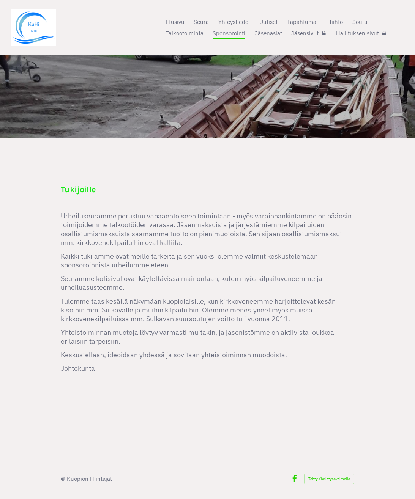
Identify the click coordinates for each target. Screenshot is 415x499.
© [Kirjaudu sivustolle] (64, 478)
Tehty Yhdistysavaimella (329, 478)
